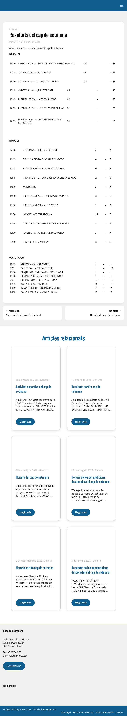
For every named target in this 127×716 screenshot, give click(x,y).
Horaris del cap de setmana (94, 313)
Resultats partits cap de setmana (86, 388)
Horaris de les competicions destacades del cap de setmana (90, 479)
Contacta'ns (14, 666)
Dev (16, 41)
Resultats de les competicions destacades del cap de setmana (90, 569)
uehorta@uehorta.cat (15, 655)
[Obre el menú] (121, 5)
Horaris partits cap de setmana (34, 567)
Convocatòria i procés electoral (32, 313)
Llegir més (27, 420)
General (13, 29)
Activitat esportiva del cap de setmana (33, 388)
